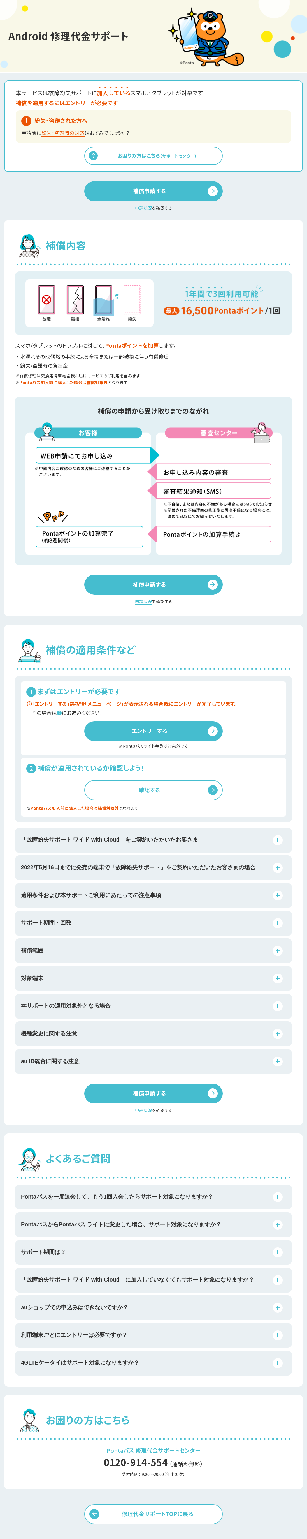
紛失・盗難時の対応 (63, 132)
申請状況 (143, 208)
